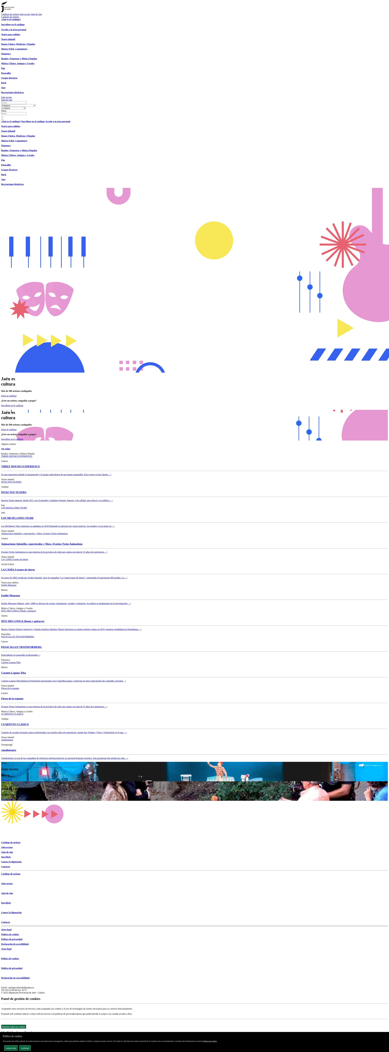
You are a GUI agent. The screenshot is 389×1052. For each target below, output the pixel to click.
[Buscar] (2, 117)
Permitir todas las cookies (13, 1026)
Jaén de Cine (7, 799)
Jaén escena (25, 14)
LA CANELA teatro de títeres (14, 559)
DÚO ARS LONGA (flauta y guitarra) (18, 611)
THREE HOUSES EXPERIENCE (16, 456)
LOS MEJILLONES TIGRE (14, 508)
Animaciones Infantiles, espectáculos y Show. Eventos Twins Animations (34, 533)
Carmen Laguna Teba (11, 662)
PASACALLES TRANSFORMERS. (17, 636)
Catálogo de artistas (10, 14)
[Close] (2, 119)
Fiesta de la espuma (10, 688)
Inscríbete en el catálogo (12, 405)
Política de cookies (210, 1041)
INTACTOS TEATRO (11, 482)
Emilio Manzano (8, 585)
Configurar (25, 1048)
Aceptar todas (11, 1048)
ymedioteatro (7, 740)
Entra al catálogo (8, 396)
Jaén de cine (36, 14)
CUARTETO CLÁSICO (12, 714)
